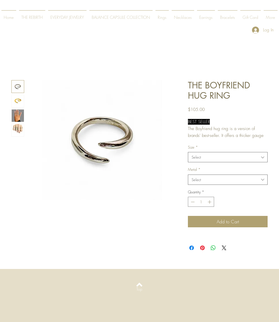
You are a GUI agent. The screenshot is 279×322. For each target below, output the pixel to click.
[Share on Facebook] (191, 247)
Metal (194, 169)
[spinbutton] (201, 202)
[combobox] (228, 157)
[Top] (139, 289)
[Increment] (210, 202)
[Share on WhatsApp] (213, 247)
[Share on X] (224, 247)
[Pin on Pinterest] (202, 247)
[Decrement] (192, 202)
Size (193, 147)
